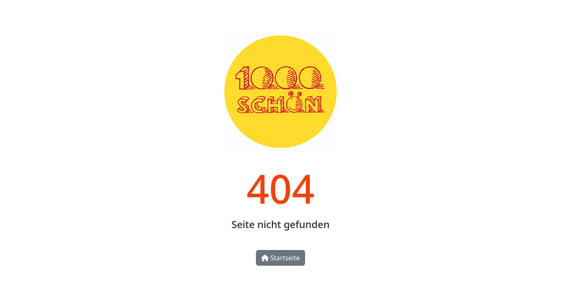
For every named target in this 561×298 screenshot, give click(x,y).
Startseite (280, 257)
